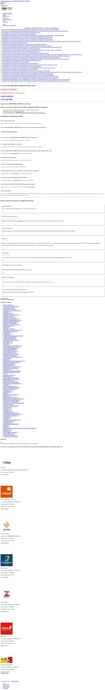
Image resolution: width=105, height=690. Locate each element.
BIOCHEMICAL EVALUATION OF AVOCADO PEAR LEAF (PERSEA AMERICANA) (21, 66)
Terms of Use (6, 685)
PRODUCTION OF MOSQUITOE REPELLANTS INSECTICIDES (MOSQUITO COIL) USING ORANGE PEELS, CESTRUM (30, 76)
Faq (4, 20)
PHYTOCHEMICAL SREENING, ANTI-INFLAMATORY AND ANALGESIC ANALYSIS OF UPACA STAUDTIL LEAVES (29, 64)
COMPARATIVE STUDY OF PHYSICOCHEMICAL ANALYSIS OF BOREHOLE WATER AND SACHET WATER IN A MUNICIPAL (32, 50)
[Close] (1, 442)
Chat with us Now (4, 673)
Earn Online (5, 18)
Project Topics (6, 16)
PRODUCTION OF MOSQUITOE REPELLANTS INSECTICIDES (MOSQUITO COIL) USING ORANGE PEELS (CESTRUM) (30, 29)
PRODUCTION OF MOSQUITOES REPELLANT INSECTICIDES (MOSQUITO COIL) (21, 60)
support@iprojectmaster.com (7, 1)
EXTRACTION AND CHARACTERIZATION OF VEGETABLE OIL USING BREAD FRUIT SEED (24, 44)
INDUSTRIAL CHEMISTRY (9, 25)
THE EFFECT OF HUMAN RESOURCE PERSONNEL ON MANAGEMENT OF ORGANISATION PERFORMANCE (28, 75)
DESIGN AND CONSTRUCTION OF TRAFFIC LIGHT (14, 42)
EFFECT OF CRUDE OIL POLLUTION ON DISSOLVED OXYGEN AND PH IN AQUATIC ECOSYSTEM (26, 70)
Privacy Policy (6, 687)
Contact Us (5, 22)
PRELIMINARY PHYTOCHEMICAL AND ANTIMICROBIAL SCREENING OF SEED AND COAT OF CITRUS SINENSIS (29, 78)
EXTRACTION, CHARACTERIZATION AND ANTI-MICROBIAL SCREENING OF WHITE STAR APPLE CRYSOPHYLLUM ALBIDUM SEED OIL (35, 81)
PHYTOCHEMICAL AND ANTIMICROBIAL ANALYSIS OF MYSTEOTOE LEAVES (21, 32)
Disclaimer (5, 688)
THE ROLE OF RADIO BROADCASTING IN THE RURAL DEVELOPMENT (19, 69)
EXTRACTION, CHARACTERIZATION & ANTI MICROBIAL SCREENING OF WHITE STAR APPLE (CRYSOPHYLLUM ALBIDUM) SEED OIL (35, 31)
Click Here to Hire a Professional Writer (9, 89)
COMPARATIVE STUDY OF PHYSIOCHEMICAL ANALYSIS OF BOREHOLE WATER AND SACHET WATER (27, 38)
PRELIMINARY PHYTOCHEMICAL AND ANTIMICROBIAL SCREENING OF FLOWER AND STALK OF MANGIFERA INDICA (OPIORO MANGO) (36, 79)
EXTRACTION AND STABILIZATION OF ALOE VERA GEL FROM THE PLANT (20, 51)
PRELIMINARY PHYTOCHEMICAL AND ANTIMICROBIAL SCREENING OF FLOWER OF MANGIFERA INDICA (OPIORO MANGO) (33, 35)
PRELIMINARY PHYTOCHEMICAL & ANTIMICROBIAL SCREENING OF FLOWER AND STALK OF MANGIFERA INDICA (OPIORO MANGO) (35, 59)
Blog (4, 17)
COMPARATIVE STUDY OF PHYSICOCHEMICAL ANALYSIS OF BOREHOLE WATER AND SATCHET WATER (27, 39)
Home (4, 14)
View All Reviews (4, 298)
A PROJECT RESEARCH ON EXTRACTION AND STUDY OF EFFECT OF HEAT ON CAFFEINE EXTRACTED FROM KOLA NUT (32, 47)
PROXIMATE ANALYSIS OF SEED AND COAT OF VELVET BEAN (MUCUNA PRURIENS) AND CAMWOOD (27, 37)
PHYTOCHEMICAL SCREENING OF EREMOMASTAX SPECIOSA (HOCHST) (20, 63)
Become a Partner (7, 19)
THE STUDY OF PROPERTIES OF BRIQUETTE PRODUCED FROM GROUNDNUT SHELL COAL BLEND (26, 45)
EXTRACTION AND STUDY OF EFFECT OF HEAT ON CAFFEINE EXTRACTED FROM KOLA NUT (25, 53)
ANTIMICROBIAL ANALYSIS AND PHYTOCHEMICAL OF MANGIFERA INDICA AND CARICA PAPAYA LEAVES (28, 67)
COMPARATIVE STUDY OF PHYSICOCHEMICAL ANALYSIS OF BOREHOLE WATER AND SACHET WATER (27, 73)
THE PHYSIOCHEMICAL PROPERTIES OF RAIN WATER (15, 62)
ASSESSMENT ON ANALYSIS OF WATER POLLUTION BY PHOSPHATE (19, 34)
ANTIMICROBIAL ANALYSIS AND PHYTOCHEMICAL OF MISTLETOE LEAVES (21, 48)
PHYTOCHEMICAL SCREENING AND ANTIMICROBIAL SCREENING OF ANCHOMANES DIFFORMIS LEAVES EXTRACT (31, 57)
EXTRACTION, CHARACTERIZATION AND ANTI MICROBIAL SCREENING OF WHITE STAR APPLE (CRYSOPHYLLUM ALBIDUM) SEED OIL (36, 56)
